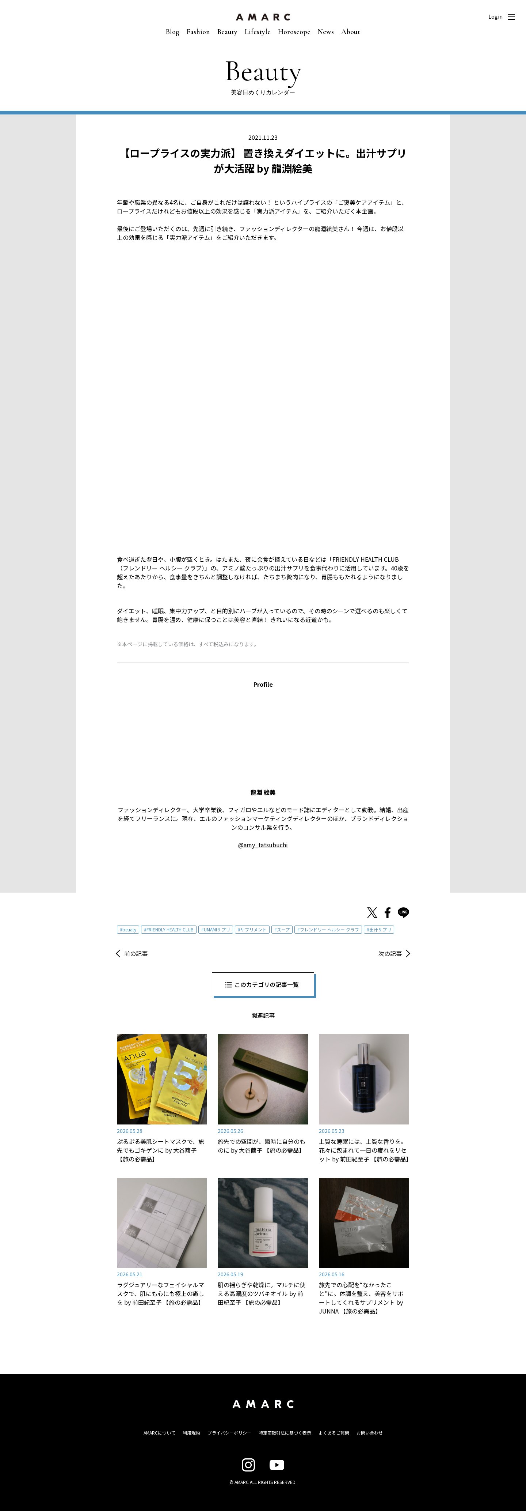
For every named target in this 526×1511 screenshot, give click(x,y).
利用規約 (191, 1432)
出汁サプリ (380, 929)
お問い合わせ (370, 1432)
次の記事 (390, 953)
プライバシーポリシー (229, 1432)
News (326, 31)
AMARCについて (159, 1432)
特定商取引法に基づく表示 (285, 1432)
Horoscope (294, 31)
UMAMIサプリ (217, 929)
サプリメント (253, 929)
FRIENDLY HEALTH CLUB (170, 929)
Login (495, 16)
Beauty (227, 31)
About (350, 31)
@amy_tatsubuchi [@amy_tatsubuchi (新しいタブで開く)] (263, 844)
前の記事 (136, 953)
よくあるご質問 (334, 1432)
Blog (172, 31)
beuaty (129, 929)
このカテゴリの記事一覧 (267, 984)
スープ (283, 929)
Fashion (198, 31)
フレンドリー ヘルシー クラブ (329, 929)
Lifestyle (258, 31)
